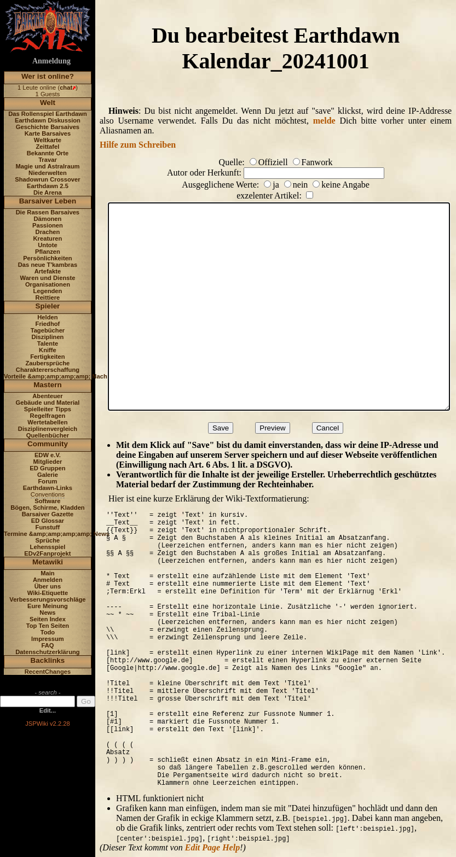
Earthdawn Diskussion (47, 120)
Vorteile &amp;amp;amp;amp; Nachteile (61, 376)
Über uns (47, 586)
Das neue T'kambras (47, 264)
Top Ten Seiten (48, 625)
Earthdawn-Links (47, 488)
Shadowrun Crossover (47, 179)
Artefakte (47, 271)
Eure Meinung (47, 606)
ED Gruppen (47, 468)
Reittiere (48, 297)
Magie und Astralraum (47, 166)
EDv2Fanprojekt (47, 553)
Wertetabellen (47, 422)
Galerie (47, 474)
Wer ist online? (47, 76)
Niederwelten (47, 173)
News (47, 612)
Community (47, 444)
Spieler (48, 306)
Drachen (48, 232)
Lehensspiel (48, 547)
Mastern (47, 385)
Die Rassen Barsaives (47, 212)
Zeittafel (47, 146)
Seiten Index (48, 619)
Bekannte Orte (47, 153)
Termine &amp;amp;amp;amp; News (56, 533)
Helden (47, 317)
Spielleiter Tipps (47, 409)
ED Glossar (47, 520)
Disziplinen (47, 337)
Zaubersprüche (48, 363)
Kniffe (47, 350)
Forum (47, 481)
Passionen (47, 225)
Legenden (47, 291)
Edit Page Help (212, 847)
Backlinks (48, 660)
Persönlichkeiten (47, 258)
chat (66, 87)
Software (47, 501)
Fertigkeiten (47, 356)
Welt (47, 102)
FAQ (47, 645)
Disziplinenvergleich (47, 428)
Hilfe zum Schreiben (138, 144)
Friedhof (48, 323)
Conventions (48, 494)
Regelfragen (48, 415)
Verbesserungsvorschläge (47, 599)
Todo (48, 632)
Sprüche (48, 540)
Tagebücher (48, 330)
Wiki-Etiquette (47, 593)
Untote (47, 245)
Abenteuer (47, 396)
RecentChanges (48, 671)
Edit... (47, 710)
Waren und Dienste (47, 278)
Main (47, 573)
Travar (47, 159)
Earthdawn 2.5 (47, 186)
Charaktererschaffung (47, 369)
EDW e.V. (47, 455)
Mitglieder (47, 461)
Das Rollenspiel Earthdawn (47, 113)
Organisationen (47, 284)
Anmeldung (51, 61)
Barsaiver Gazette (48, 514)
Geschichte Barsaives (47, 127)
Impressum (47, 639)
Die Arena (47, 192)
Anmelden (47, 579)
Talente (47, 343)
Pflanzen (47, 251)
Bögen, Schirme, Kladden (47, 507)
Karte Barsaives (48, 133)
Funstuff (48, 527)
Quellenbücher (47, 435)
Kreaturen (47, 238)
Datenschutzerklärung (47, 652)
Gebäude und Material (48, 402)
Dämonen (47, 218)
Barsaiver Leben (48, 201)
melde (324, 120)
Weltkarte (47, 140)
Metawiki (47, 562)
